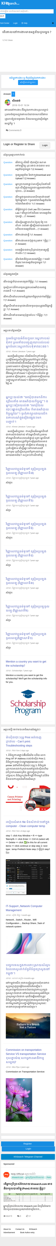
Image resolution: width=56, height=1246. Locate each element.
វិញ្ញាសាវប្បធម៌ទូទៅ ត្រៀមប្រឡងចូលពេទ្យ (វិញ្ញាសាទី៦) (26, 498)
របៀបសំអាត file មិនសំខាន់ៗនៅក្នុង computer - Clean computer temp (27, 824)
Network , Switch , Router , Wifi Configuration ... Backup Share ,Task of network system (25, 923)
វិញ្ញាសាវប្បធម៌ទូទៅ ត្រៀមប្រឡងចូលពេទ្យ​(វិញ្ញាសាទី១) (26, 636)
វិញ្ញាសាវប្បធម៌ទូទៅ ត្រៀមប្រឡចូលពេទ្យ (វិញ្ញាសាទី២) (27, 608)
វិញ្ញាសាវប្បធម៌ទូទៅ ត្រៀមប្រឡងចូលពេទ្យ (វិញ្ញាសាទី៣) (26, 581)
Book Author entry (27, 1232)
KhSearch (33, 1229)
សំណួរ (9, 483)
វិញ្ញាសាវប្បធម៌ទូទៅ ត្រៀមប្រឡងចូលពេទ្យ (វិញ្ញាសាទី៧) (26, 471)
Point (48, 1177)
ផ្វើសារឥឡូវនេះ (28, 82)
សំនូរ (8, 620)
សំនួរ (8, 510)
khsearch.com (17, 1177)
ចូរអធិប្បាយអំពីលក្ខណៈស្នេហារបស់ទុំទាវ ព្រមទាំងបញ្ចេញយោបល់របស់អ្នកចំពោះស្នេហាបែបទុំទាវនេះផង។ (28, 342)
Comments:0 (15, 130)
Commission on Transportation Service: (25, 1072)
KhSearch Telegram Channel (28, 1157)
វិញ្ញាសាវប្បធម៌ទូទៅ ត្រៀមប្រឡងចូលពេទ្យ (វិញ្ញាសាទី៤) (26, 553)
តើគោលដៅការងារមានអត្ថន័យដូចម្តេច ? (26, 32)
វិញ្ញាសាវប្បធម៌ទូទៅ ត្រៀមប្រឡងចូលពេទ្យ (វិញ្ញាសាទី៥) (26, 526)
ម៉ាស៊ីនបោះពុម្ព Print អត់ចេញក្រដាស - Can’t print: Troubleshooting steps (24, 741)
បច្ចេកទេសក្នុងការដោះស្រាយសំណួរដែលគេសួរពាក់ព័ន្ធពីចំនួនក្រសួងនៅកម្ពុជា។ (28, 969)
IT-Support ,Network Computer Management (24, 908)
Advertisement (9, 1232)
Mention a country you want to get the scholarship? (26, 663)
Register (27, 1144)
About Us (7, 1229)
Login (15, 23)
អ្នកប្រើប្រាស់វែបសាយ (35, 1177)
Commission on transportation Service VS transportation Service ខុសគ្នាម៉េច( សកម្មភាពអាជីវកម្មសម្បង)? (26, 1056)
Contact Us (20, 1229)
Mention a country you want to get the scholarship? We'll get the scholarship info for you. (26, 678)
